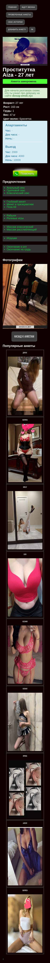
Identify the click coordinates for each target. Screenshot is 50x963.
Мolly (25, 487)
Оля (25, 554)
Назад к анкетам (24, 336)
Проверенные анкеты (19, 15)
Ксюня (25, 689)
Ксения (25, 621)
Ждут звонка (28, 7)
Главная (12, 7)
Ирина (25, 756)
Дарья (25, 352)
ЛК (32, 29)
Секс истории (15, 22)
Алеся (25, 823)
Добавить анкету (17, 29)
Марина (25, 420)
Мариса (24, 890)
